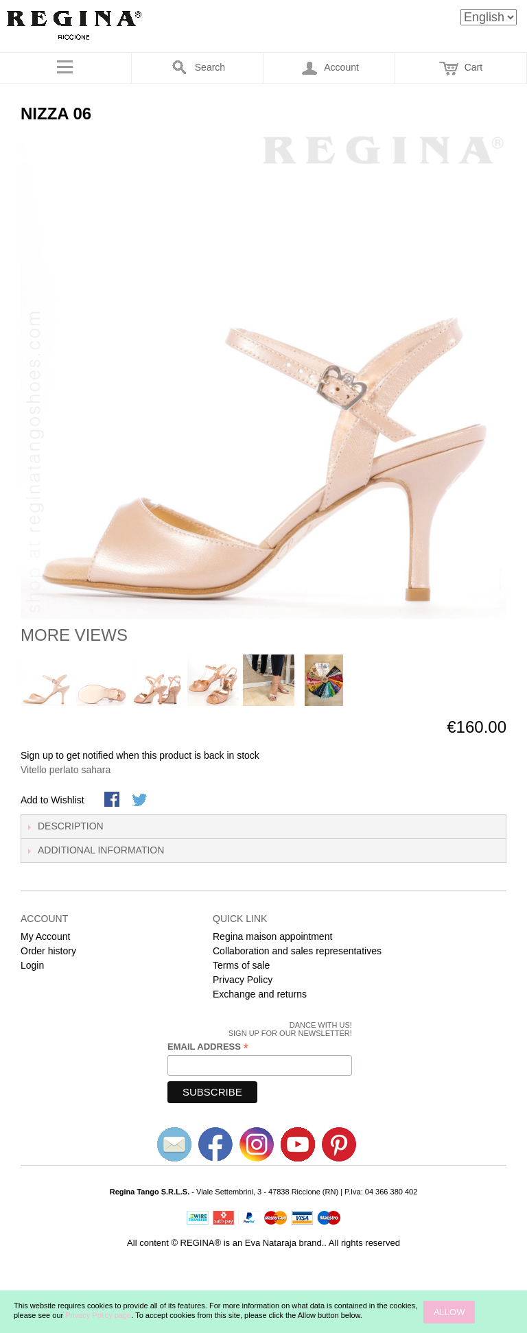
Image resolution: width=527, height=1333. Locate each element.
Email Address (207, 1047)
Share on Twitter (141, 801)
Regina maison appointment (272, 936)
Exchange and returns (260, 994)
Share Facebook (113, 801)
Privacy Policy (242, 979)
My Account (45, 936)
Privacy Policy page (98, 1315)
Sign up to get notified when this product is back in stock (140, 755)
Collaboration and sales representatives (297, 950)
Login (32, 965)
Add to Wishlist (52, 799)
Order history (48, 950)
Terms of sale (241, 965)
